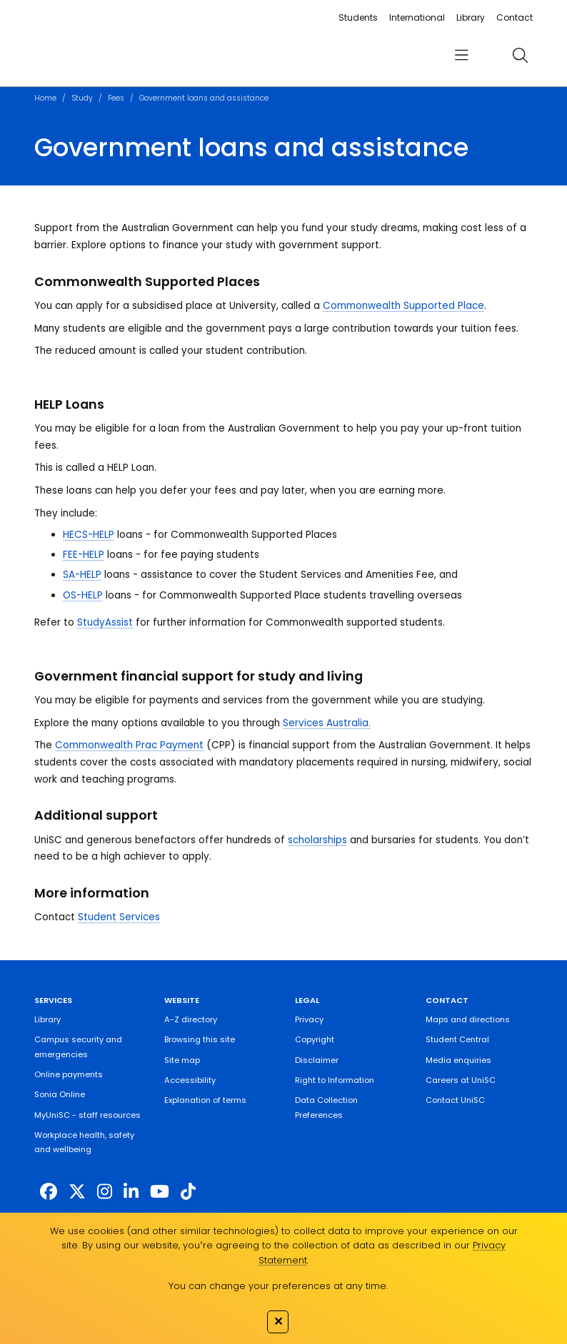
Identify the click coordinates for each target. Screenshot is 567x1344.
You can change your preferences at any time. (278, 1286)
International (417, 17)
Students (358, 17)
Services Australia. (327, 723)
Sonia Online (59, 1094)
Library (470, 17)
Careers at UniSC (461, 1080)
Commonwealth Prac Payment (129, 745)
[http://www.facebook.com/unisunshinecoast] (48, 1191)
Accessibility (190, 1080)
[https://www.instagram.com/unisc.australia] (104, 1191)
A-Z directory (190, 1019)
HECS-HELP (88, 534)
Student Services (119, 917)
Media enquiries (458, 1060)
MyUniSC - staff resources (87, 1115)
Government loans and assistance (204, 98)
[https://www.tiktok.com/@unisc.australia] (188, 1191)
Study (82, 98)
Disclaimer (316, 1060)
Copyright (314, 1039)
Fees (116, 98)
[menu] (461, 55)
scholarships (317, 840)
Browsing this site (199, 1039)
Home (45, 98)
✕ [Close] (278, 1321)
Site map (182, 1060)
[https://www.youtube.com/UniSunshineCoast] (159, 1191)
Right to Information (334, 1080)
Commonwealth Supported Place (403, 305)
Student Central (457, 1039)
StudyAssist (105, 622)
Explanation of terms (205, 1100)
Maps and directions (468, 1019)
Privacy (309, 1019)
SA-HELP (82, 574)
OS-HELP (83, 595)
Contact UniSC (455, 1100)
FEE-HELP (83, 554)
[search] (520, 55)
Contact (514, 17)
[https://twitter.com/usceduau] (77, 1191)
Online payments (68, 1074)
